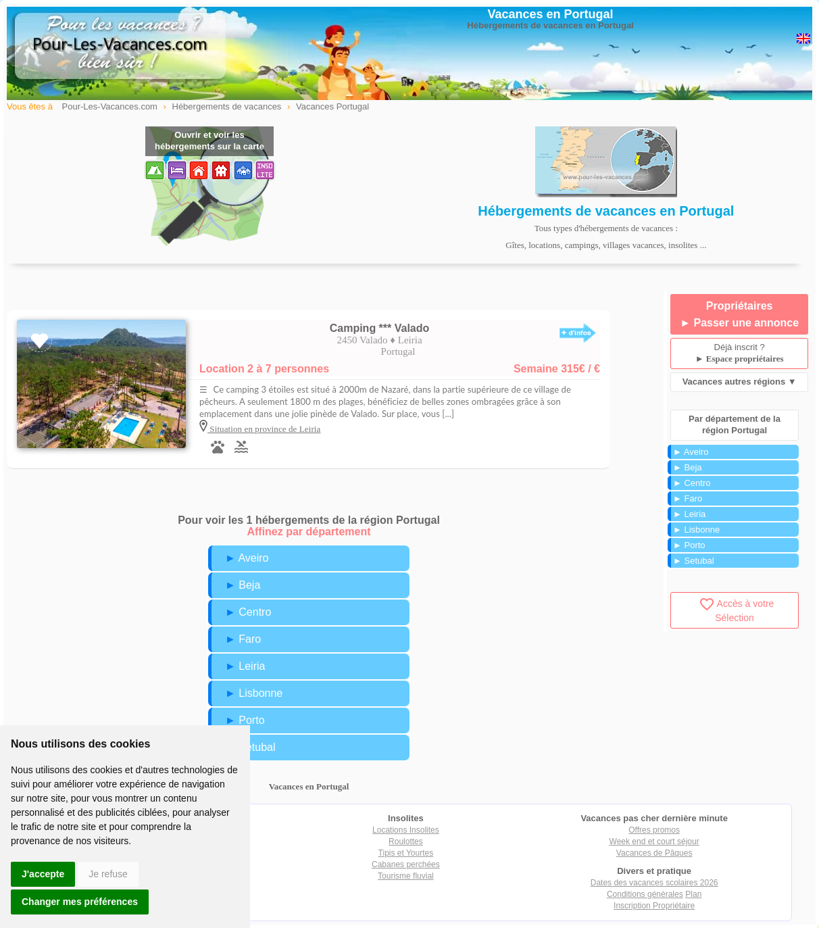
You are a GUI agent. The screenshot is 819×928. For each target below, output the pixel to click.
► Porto (245, 720)
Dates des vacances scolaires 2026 (654, 882)
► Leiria (245, 666)
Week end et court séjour (654, 841)
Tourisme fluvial (406, 876)
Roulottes (406, 841)
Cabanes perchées (406, 864)
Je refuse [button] (108, 874)
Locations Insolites (405, 830)
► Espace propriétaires (739, 358)
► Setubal (250, 747)
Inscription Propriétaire (654, 905)
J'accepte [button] (43, 874)
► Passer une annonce (739, 322)
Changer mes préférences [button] (80, 901)
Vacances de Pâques (654, 853)
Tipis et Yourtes (406, 853)
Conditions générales (645, 894)
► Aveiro (246, 558)
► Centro (248, 612)
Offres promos (654, 830)
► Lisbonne (253, 693)
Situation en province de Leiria (263, 429)
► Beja (242, 585)
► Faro (243, 639)
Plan (693, 894)
